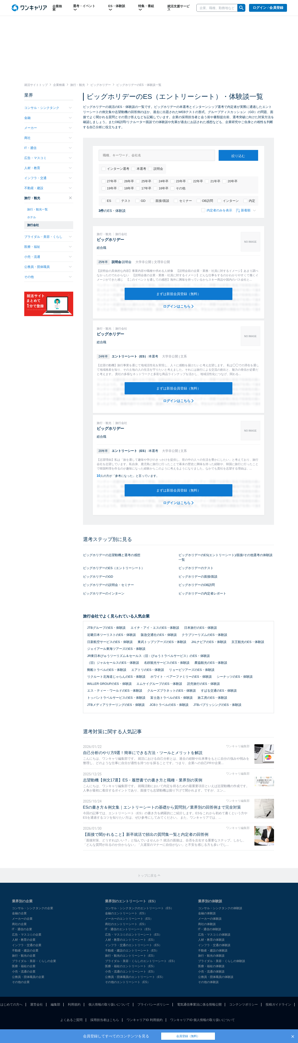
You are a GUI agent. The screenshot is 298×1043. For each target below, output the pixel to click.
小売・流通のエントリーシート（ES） (130, 971)
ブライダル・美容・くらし (48, 237)
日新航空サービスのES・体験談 (110, 642)
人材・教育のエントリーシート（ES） (130, 939)
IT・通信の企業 (22, 929)
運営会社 (36, 1004)
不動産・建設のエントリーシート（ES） (132, 950)
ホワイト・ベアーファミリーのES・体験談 (181, 676)
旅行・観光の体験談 (211, 955)
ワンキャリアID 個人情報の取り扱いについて (202, 1020)
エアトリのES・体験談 (147, 670)
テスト (123, 201)
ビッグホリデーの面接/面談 (198, 576)
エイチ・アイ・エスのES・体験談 (155, 628)
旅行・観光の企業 (24, 955)
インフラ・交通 (48, 178)
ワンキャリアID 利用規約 (145, 1020)
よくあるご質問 (71, 1020)
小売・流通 (48, 257)
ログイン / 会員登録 (268, 8)
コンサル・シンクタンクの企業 (32, 908)
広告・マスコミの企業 (26, 934)
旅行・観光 (48, 198)
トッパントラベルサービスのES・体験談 (116, 697)
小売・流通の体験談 (211, 971)
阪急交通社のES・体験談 (159, 635)
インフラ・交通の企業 (26, 945)
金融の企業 (19, 913)
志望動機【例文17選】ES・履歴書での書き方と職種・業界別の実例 (142, 780)
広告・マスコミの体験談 (214, 934)
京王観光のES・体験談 (247, 642)
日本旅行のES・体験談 (200, 628)
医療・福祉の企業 (24, 966)
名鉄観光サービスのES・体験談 (167, 663)
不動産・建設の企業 (25, 950)
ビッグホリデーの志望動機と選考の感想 (111, 555)
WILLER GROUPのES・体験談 (109, 684)
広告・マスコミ (48, 158)
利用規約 (74, 1004)
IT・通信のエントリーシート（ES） (129, 929)
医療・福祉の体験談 (211, 966)
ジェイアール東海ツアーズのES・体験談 (116, 649)
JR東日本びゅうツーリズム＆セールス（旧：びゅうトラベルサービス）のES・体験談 (148, 656)
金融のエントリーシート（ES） (126, 913)
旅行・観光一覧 (37, 209)
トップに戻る (149, 875)
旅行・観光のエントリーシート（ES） (130, 955)
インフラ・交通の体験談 (214, 945)
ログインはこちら (178, 306)
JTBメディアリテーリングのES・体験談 (116, 705)
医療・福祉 (48, 247)
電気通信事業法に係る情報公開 (199, 1004)
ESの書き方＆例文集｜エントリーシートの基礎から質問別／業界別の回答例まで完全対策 (162, 807)
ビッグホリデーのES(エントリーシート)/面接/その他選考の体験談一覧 (226, 557)
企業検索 (57, 7)
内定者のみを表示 (216, 210)
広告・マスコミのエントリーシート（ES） (133, 934)
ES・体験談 (116, 7)
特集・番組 (146, 7)
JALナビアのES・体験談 (208, 642)
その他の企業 (21, 982)
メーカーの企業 (22, 918)
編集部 (55, 1004)
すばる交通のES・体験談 (219, 690)
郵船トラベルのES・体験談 (106, 670)
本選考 (138, 169)
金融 (48, 118)
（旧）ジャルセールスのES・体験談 (113, 663)
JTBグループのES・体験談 (106, 628)
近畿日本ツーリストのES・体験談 (111, 635)
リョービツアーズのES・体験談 (192, 670)
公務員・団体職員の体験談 (215, 977)
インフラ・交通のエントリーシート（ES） (133, 945)
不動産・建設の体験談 (212, 950)
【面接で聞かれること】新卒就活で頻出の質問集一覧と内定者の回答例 (145, 834)
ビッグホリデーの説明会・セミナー (108, 585)
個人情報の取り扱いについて (109, 1004)
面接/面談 (159, 201)
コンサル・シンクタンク (48, 108)
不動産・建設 (48, 188)
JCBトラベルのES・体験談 (169, 705)
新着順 (246, 210)
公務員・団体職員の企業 (28, 977)
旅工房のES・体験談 (212, 697)
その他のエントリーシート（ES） (127, 982)
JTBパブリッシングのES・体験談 (217, 705)
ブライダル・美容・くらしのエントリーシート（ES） (141, 961)
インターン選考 (115, 169)
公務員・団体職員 (48, 267)
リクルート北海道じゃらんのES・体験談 (116, 676)
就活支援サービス (178, 7)
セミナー (183, 201)
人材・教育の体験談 (211, 939)
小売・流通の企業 (24, 971)
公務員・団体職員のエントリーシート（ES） (135, 977)
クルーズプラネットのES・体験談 (171, 690)
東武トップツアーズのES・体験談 (162, 642)
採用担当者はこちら (104, 1020)
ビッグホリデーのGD (98, 576)
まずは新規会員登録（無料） (178, 294)
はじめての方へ (11, 1004)
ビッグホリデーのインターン (103, 593)
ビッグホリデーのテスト (196, 568)
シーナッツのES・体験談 (235, 676)
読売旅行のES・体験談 (203, 684)
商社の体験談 (207, 924)
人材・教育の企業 (24, 939)
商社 (48, 138)
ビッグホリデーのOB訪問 (197, 585)
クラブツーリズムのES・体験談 (204, 635)
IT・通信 (48, 148)
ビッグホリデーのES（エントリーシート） (113, 568)
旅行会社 (33, 225)
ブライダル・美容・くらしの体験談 (221, 961)
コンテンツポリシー (243, 1004)
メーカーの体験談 (210, 918)
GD (140, 201)
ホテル (31, 217)
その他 (177, 188)
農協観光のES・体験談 (210, 663)
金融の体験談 (207, 913)
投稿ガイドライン (278, 1004)
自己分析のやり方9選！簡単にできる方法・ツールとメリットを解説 (143, 753)
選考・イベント (84, 7)
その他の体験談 (208, 982)
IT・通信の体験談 (209, 929)
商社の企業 (19, 924)
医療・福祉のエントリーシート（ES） (130, 966)
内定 (249, 201)
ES (106, 201)
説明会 (155, 169)
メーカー (48, 128)
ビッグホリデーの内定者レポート (202, 593)
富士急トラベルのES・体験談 (171, 697)
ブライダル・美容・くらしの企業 (34, 961)
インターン (228, 201)
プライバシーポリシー (153, 1004)
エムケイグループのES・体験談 (159, 684)
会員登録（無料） (188, 1036)
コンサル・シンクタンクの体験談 (220, 908)
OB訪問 (205, 201)
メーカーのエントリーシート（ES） (129, 918)
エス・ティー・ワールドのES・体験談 (114, 690)
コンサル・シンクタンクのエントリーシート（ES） (139, 908)
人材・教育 (48, 168)
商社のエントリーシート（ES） (126, 924)
